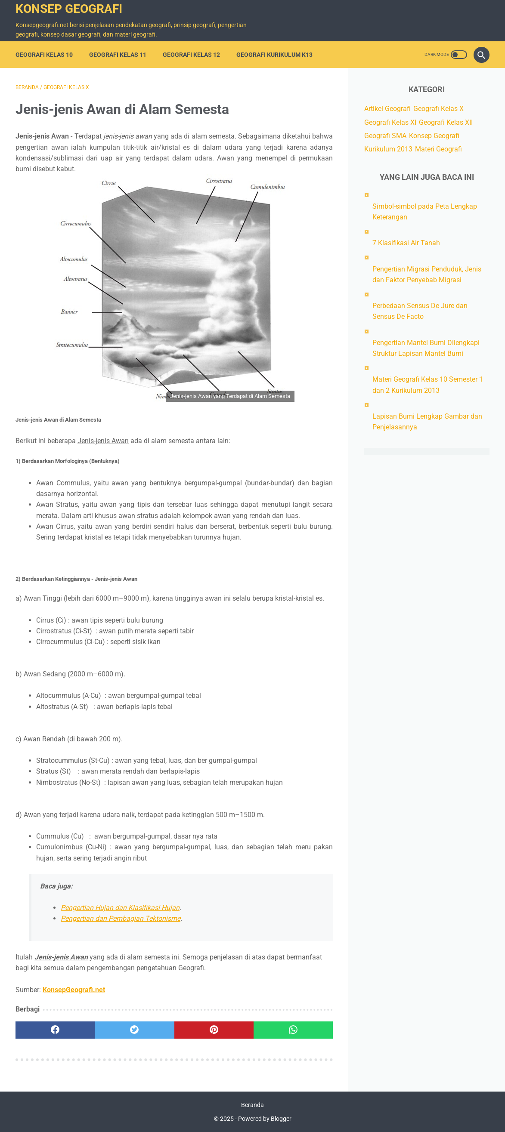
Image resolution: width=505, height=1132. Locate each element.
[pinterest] (214, 1030)
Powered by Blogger (264, 1118)
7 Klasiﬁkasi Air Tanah (406, 243)
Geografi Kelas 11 (117, 54)
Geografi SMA (385, 136)
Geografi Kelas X (438, 109)
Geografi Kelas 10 (44, 54)
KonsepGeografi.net (74, 990)
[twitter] (134, 1030)
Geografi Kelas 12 (191, 54)
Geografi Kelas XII (446, 122)
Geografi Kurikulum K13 (274, 54)
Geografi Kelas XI (390, 122)
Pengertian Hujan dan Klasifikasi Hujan (120, 908)
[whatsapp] (293, 1030)
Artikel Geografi (387, 109)
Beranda (252, 1104)
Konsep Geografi (68, 9)
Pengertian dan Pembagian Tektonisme (120, 918)
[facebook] (55, 1030)
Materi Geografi (438, 149)
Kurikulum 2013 (388, 149)
